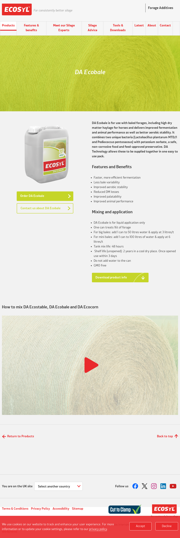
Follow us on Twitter (145, 486)
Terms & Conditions (15, 508)
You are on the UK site (17, 486)
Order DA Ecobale (32, 196)
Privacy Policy (40, 508)
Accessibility (61, 508)
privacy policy (98, 529)
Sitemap (77, 508)
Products (8, 25)
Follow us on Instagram (154, 486)
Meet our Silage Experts (64, 28)
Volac (164, 511)
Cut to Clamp (125, 509)
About (151, 25)
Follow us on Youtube (172, 486)
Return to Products (20, 436)
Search (176, 26)
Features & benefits (31, 28)
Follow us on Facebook (135, 486)
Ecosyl (17, 11)
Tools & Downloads (118, 28)
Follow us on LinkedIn (163, 486)
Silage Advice (92, 28)
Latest (139, 25)
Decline (167, 526)
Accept (140, 526)
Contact (165, 25)
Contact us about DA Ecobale (40, 208)
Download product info (111, 277)
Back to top (165, 436)
